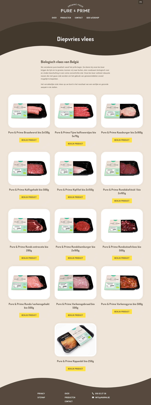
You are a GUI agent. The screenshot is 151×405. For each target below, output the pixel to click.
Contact (79, 17)
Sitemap (41, 397)
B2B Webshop (93, 17)
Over (54, 17)
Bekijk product (29, 140)
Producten (65, 17)
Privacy (41, 393)
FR (141, 2)
